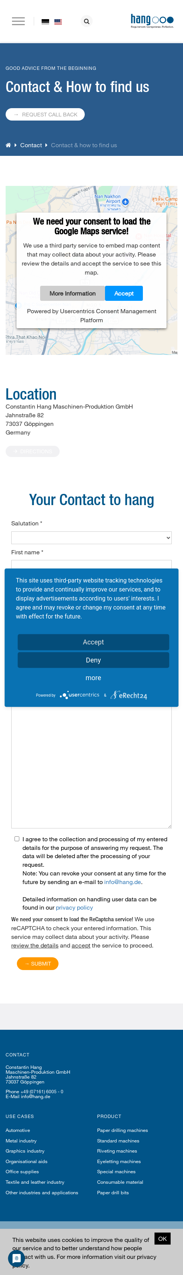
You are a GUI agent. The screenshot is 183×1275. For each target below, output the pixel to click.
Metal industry (21, 1141)
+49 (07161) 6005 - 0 (42, 1091)
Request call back (45, 114)
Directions (32, 451)
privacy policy (74, 907)
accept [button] (81, 945)
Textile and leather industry (35, 1182)
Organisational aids (27, 1161)
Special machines (116, 1171)
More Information (73, 293)
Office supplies (22, 1171)
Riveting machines (117, 1151)
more (93, 677)
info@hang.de (122, 881)
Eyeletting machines (119, 1161)
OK (162, 1238)
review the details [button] (34, 945)
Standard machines (118, 1141)
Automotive (18, 1130)
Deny (93, 660)
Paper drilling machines (122, 1130)
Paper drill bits (113, 1192)
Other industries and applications (42, 1192)
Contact (31, 144)
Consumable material (120, 1182)
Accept (124, 293)
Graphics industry (25, 1151)
